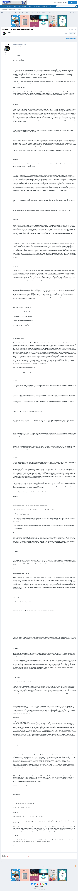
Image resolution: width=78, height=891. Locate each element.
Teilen (65, 33)
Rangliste (19, 9)
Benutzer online (12, 9)
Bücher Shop (44, 6)
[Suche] (61, 6)
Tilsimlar (16, 34)
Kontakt (41, 886)
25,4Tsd (7, 54)
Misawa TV (30, 6)
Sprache (37, 886)
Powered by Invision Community (39, 889)
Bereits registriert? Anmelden (60, 2)
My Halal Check (37, 6)
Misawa (14, 6)
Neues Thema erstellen (71, 38)
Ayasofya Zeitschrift (22, 6)
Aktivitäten (9, 6)
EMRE (9, 32)
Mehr (51, 6)
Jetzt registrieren (72, 2)
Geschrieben (19, 44)
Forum (3, 7)
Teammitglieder (4, 9)
